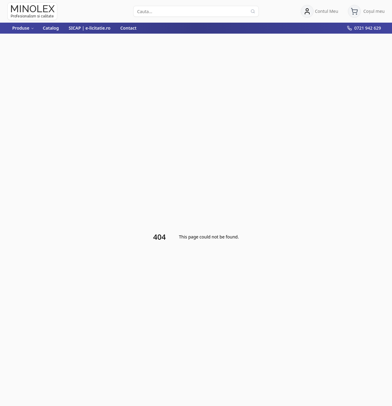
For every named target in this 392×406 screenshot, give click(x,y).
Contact (128, 28)
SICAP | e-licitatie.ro (89, 28)
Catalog (51, 28)
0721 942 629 (367, 28)
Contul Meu (326, 11)
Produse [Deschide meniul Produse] (23, 28)
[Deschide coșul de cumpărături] (366, 11)
